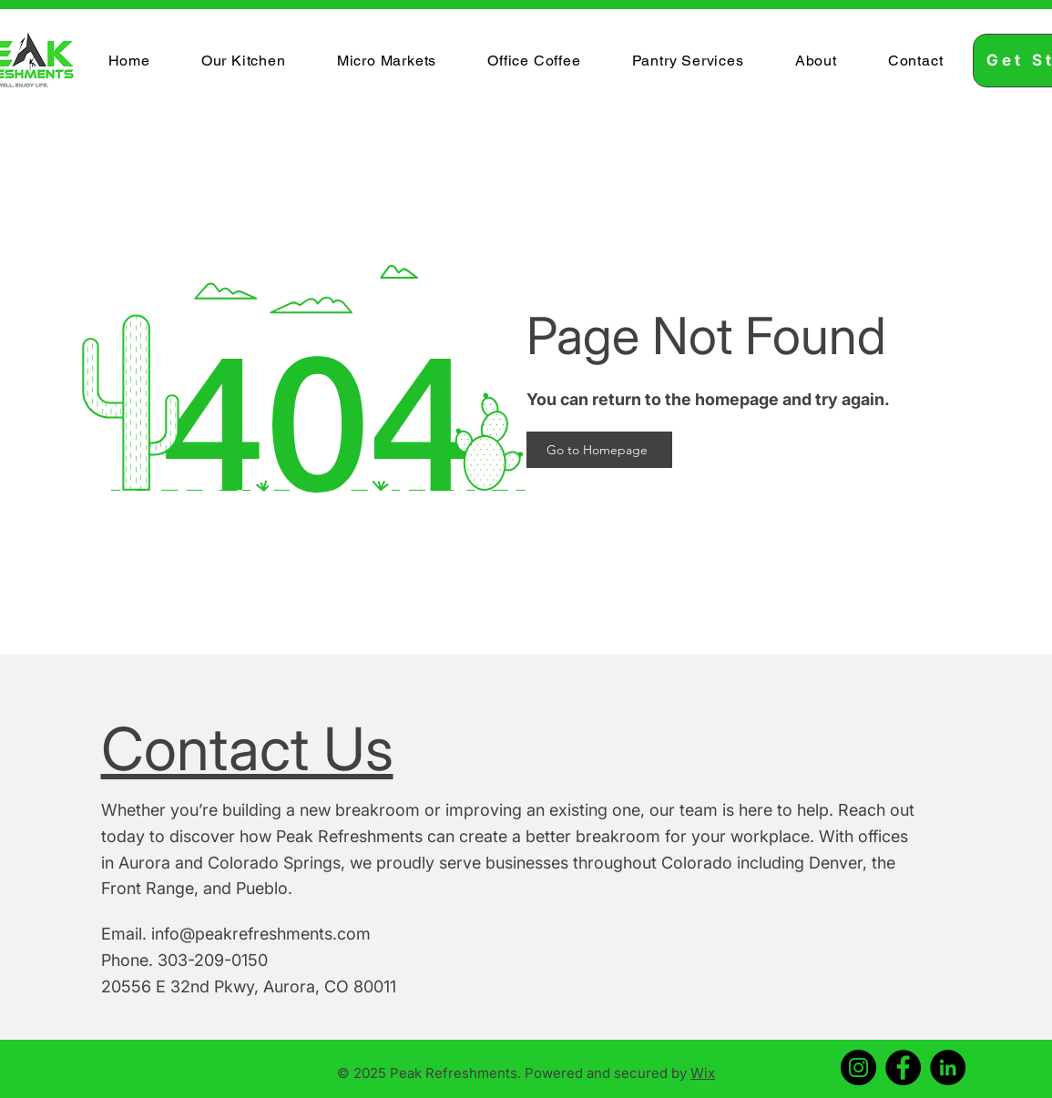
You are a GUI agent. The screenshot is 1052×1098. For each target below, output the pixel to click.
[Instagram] (858, 1067)
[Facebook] (903, 1067)
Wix (702, 1073)
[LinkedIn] (947, 1067)
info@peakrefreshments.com (261, 933)
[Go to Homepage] (599, 450)
